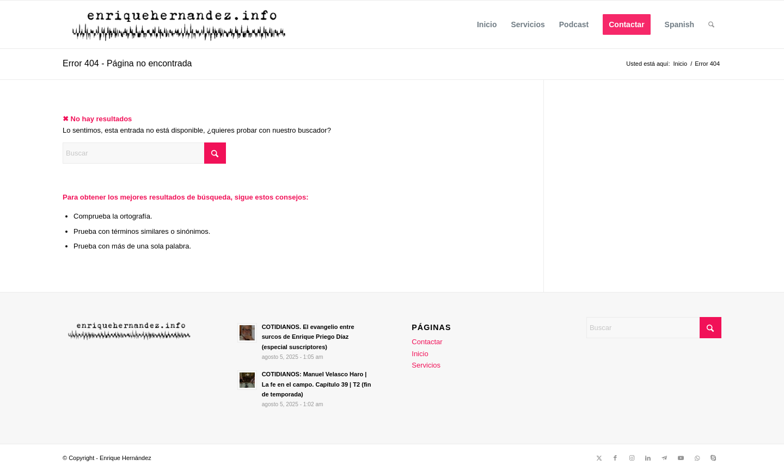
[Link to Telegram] (664, 458)
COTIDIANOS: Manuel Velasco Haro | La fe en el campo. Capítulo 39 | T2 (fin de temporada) (316, 384)
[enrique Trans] (180, 24)
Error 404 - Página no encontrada (127, 63)
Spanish (679, 24)
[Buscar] (711, 24)
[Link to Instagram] (631, 458)
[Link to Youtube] (680, 458)
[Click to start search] (215, 153)
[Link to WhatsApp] (697, 458)
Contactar (427, 342)
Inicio (420, 354)
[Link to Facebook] (615, 458)
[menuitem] (487, 24)
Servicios (426, 365)
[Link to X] (599, 458)
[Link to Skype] (713, 458)
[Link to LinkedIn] (648, 458)
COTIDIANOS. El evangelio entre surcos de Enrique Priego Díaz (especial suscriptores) (308, 337)
